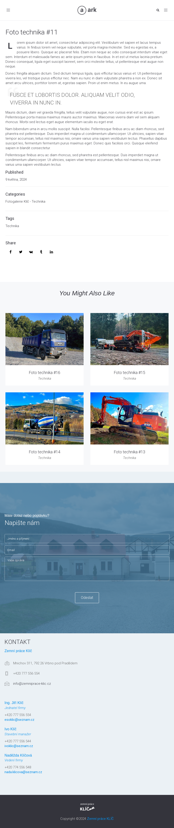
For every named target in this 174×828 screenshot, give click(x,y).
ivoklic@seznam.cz (19, 746)
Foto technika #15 (129, 372)
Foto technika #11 (31, 32)
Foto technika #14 (44, 451)
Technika (12, 226)
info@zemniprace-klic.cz (32, 684)
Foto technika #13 (129, 451)
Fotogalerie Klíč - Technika (25, 201)
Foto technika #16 (44, 372)
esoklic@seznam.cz (19, 720)
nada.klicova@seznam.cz (23, 772)
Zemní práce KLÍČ (100, 819)
